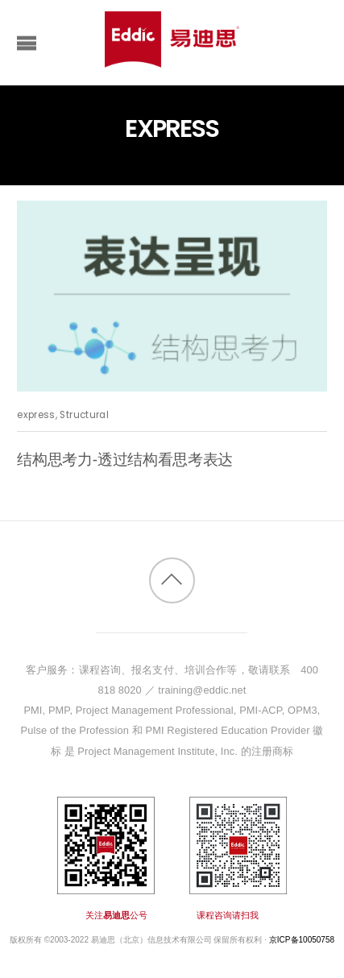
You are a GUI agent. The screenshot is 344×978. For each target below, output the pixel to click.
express (36, 414)
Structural (84, 414)
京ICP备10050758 (301, 939)
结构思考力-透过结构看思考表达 (125, 459)
